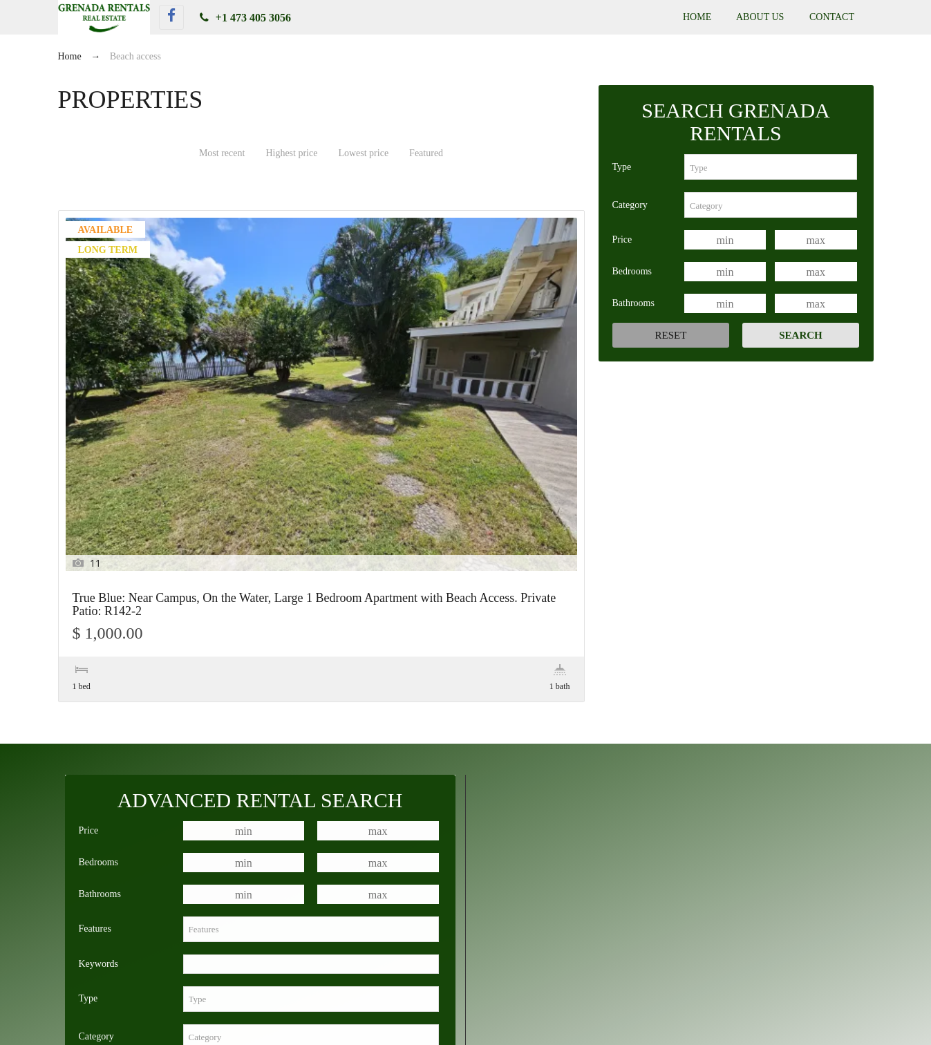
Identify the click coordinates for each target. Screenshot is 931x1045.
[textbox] (770, 167)
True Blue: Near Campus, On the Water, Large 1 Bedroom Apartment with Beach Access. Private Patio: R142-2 (136, 375)
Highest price (291, 153)
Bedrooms (632, 271)
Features (95, 691)
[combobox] (770, 167)
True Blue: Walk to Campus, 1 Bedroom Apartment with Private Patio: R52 (231, 955)
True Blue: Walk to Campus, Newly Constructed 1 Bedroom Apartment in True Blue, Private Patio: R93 (614, 955)
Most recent (222, 153)
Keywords (99, 727)
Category (630, 205)
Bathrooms (633, 303)
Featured (426, 153)
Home (697, 17)
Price (622, 239)
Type (622, 167)
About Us (760, 17)
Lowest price (363, 153)
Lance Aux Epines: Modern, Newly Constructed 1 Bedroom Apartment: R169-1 (699, 971)
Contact (831, 17)
